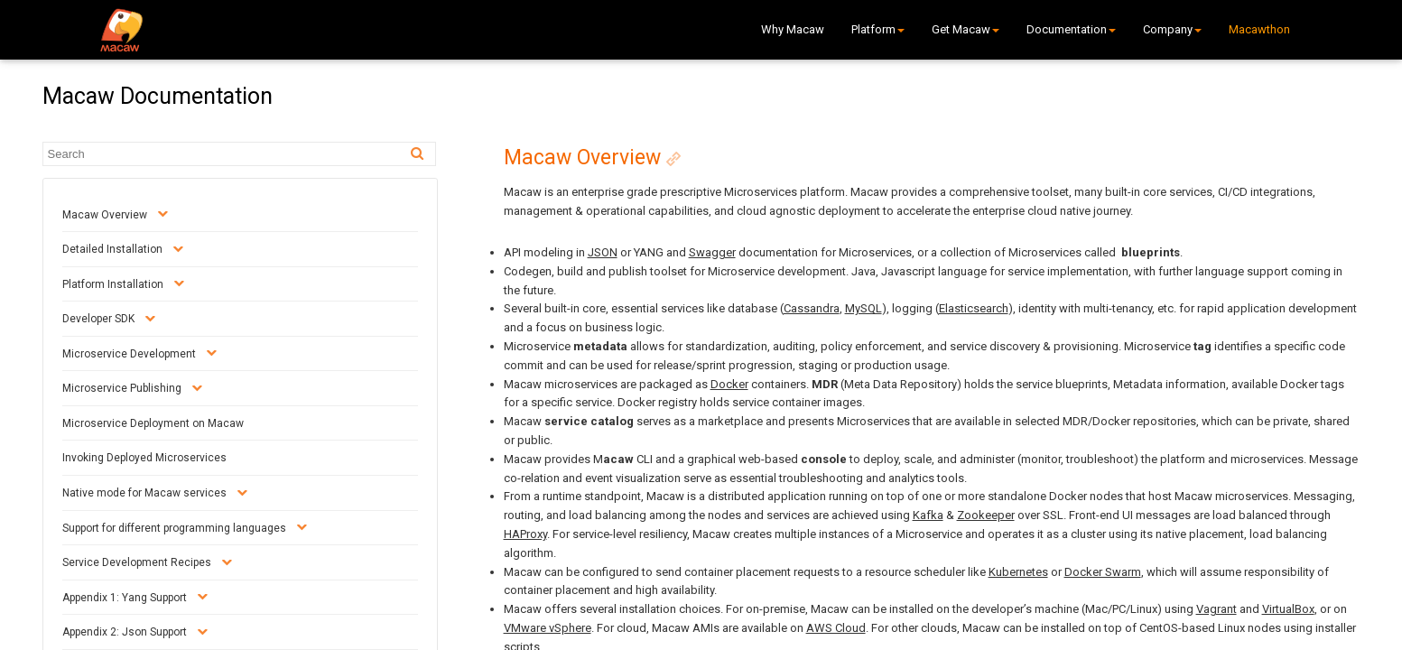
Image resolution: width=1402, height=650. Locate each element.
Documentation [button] (1071, 29)
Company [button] (1172, 29)
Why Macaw (792, 29)
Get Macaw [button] (965, 29)
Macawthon (1259, 29)
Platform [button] (878, 29)
